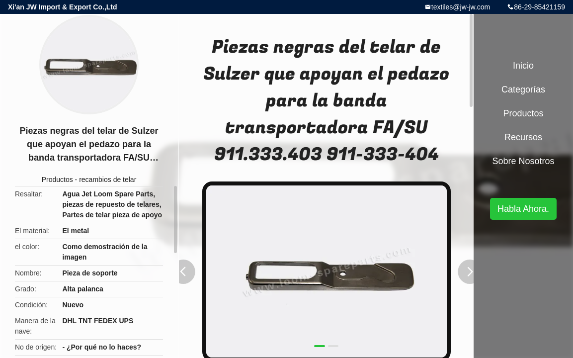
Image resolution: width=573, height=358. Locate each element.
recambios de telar (107, 179)
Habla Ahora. (523, 209)
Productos (57, 179)
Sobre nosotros (523, 161)
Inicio (523, 66)
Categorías (523, 89)
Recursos (523, 137)
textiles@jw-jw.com (460, 7)
